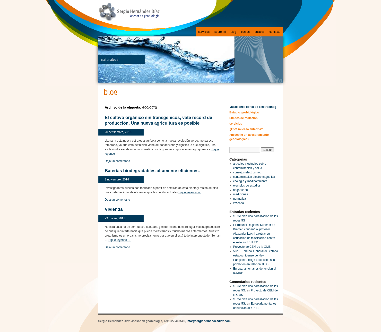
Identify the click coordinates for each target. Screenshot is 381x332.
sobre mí (220, 32)
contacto (274, 32)
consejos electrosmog (247, 172)
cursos (245, 32)
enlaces (259, 32)
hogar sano (240, 190)
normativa (239, 198)
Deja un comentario (117, 161)
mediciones (240, 194)
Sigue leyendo (190, 192)
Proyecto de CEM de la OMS (252, 246)
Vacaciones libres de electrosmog (252, 107)
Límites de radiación (243, 118)
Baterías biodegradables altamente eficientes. (152, 170)
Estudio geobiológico (244, 112)
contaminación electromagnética (254, 177)
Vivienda (114, 209)
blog (233, 32)
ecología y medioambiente (250, 181)
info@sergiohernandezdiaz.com (209, 321)
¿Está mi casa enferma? (246, 129)
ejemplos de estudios (247, 185)
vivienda (238, 203)
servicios (204, 32)
